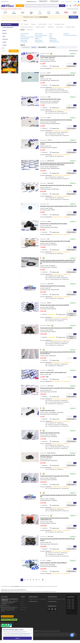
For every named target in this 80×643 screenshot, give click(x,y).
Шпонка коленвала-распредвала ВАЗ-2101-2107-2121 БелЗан (56, 119)
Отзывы (62, 1)
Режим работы (68, 1)
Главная (3, 20)
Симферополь (4, 1)
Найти (62, 5)
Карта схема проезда (7, 616)
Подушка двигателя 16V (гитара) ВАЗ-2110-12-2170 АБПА (55, 241)
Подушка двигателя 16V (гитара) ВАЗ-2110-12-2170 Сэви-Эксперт (57, 388)
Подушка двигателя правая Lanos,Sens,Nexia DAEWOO (54, 305)
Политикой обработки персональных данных (20, 633)
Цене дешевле (42, 47)
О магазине (22, 599)
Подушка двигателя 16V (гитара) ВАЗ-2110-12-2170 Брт (54, 476)
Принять (18, 638)
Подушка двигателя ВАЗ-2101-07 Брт (50, 432)
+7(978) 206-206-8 (54, 2)
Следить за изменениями (9, 619)
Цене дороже (51, 47)
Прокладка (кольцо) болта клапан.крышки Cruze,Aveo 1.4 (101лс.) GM (58, 206)
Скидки (21, 601)
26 (42, 579)
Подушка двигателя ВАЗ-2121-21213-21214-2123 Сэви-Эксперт (56, 185)
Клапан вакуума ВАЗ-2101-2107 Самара (50, 99)
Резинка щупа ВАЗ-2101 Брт (47, 410)
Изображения (73, 50)
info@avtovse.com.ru (31, 1)
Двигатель (19, 20)
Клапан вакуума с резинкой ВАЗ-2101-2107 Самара (53, 223)
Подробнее (73, 17)
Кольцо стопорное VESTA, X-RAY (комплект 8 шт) (53, 372)
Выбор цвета (23, 609)
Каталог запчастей (10, 20)
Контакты (75, 1)
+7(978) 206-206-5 (43, 2)
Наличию (34, 47)
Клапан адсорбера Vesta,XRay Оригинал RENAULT (53, 562)
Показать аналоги (71, 66)
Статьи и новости (23, 607)
